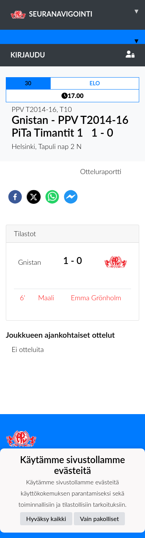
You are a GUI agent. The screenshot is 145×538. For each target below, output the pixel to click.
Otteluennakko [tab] (46, 171)
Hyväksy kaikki (46, 518)
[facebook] (15, 197)
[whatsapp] (52, 197)
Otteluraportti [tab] (100, 171)
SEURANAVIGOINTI (77, 11)
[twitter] (34, 197)
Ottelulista (31, 388)
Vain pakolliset (99, 518)
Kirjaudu (72, 55)
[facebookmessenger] (71, 197)
